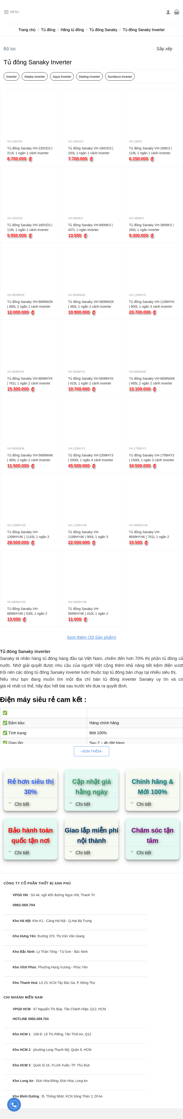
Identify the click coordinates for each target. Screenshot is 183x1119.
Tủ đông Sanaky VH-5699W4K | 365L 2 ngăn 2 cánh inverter (30, 457)
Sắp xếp (164, 48)
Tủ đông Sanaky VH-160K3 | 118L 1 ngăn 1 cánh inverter (150, 150)
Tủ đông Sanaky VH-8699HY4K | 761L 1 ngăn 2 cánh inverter (149, 534)
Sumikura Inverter (120, 76)
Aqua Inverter (62, 76)
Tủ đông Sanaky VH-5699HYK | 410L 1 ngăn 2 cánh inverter (91, 381)
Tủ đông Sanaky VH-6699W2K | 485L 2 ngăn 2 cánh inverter (30, 304)
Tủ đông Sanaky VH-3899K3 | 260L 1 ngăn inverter (151, 227)
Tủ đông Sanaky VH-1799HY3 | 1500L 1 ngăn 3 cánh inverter (151, 457)
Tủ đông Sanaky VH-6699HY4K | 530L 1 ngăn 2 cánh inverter (27, 611)
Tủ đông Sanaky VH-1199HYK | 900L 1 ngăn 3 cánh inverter (151, 304)
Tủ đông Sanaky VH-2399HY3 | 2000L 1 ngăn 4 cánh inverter (90, 457)
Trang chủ (27, 30)
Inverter (11, 76)
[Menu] (13, 12)
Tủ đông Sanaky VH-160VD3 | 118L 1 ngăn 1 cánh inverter (29, 227)
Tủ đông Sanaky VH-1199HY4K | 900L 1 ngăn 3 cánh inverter (88, 534)
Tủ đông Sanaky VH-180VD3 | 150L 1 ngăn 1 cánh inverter (90, 150)
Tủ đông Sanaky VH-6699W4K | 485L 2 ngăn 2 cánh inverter (152, 381)
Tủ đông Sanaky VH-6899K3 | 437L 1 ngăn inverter (90, 227)
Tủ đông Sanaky (103, 30)
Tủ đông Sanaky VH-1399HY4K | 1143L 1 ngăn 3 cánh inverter (28, 534)
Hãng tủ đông (72, 30)
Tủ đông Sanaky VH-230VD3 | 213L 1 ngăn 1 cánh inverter (29, 150)
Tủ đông (48, 30)
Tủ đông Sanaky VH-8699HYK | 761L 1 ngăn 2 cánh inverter (30, 381)
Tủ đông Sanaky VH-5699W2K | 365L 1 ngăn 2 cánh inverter (91, 304)
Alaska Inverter (34, 76)
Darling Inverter (89, 76)
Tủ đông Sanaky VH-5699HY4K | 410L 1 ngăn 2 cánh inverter (88, 611)
